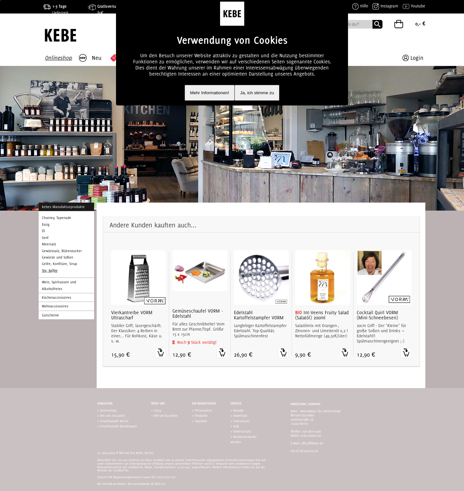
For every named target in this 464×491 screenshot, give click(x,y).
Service (236, 403)
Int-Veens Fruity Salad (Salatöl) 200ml (322, 315)
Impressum (241, 421)
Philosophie (203, 410)
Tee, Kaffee (49, 270)
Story (157, 410)
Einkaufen (104, 403)
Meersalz (49, 244)
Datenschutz (242, 431)
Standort (201, 421)
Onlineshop (108, 410)
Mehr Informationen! (209, 92)
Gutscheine (50, 315)
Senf (45, 237)
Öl (43, 231)
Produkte (201, 415)
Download (240, 415)
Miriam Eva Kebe (166, 415)
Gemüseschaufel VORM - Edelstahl (197, 313)
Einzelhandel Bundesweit (118, 426)
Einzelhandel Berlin (114, 421)
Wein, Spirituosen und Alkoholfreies (59, 285)
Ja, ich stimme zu (257, 92)
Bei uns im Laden (112, 415)
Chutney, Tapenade (56, 217)
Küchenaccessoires (56, 297)
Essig (45, 224)
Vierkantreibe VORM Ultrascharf (131, 315)
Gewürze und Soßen (57, 257)
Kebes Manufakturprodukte (63, 207)
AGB (236, 426)
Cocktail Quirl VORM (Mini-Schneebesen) (377, 315)
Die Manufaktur (204, 403)
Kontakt (238, 410)
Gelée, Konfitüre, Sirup (59, 263)
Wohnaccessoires (55, 306)
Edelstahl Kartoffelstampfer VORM (259, 315)
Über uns (158, 403)
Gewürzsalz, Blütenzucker (62, 251)
